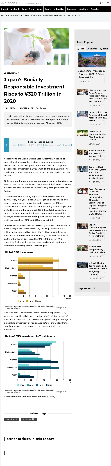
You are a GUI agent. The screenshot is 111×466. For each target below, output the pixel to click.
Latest (4, 9)
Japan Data (28, 9)
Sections (83, 9)
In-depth (15, 9)
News (39, 9)
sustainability (29, 419)
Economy (10, 108)
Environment (26, 108)
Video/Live (59, 9)
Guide (48, 9)
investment (11, 419)
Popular (95, 9)
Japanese (72, 9)
